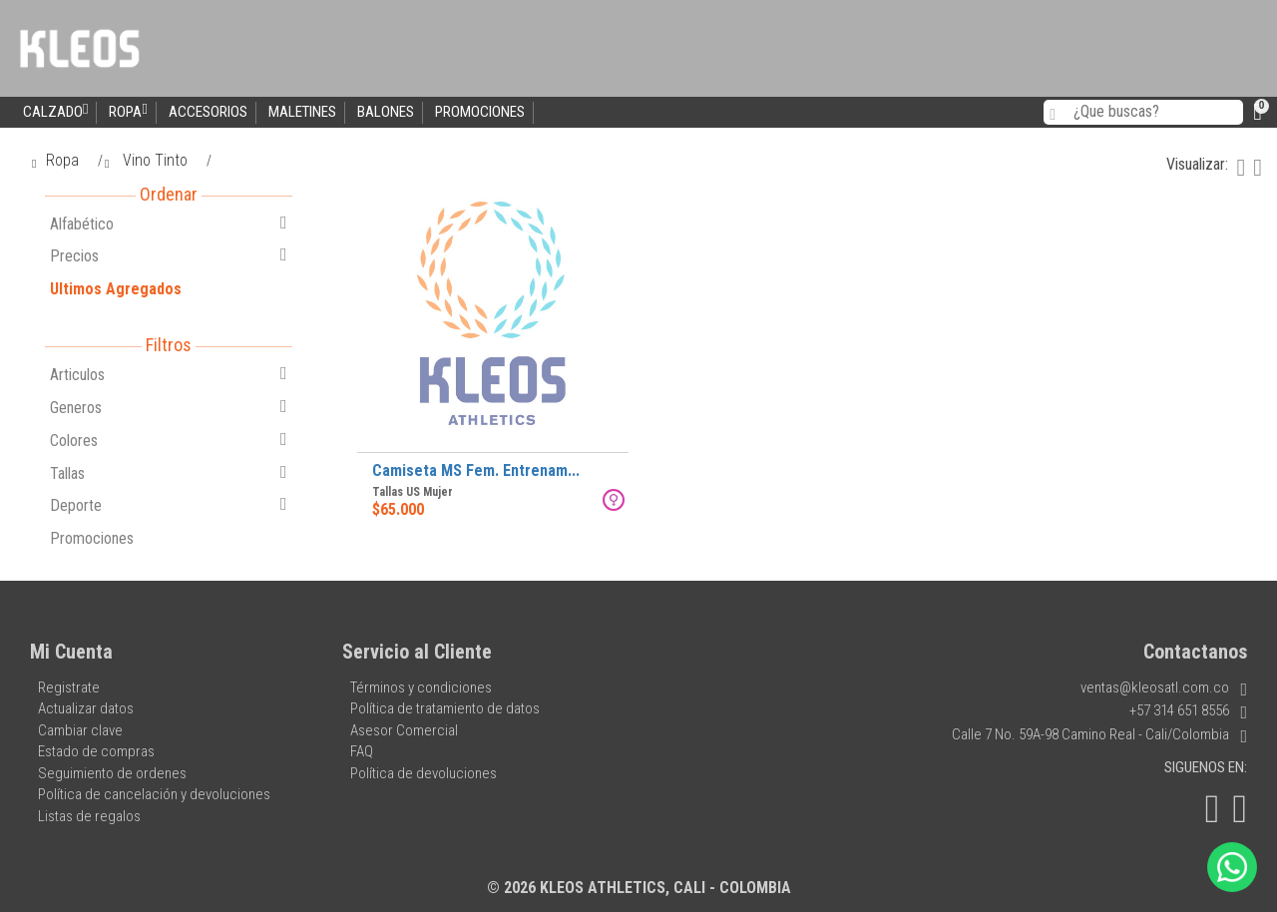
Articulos (168, 374)
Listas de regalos (89, 816)
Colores (168, 440)
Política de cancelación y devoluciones (154, 794)
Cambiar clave (80, 730)
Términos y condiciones (421, 687)
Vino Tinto (146, 160)
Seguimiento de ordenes (112, 773)
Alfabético (168, 223)
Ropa (128, 111)
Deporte (168, 505)
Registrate (69, 687)
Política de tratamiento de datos (445, 708)
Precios (168, 255)
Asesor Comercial (404, 730)
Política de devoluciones (423, 773)
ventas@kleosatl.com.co (1163, 687)
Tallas (168, 473)
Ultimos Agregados (116, 288)
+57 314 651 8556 (1188, 710)
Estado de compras (96, 751)
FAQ (361, 751)
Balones (385, 112)
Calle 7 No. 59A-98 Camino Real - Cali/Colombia (1099, 734)
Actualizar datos (86, 708)
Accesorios (208, 112)
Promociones (480, 112)
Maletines (302, 112)
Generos (168, 407)
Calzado (55, 111)
